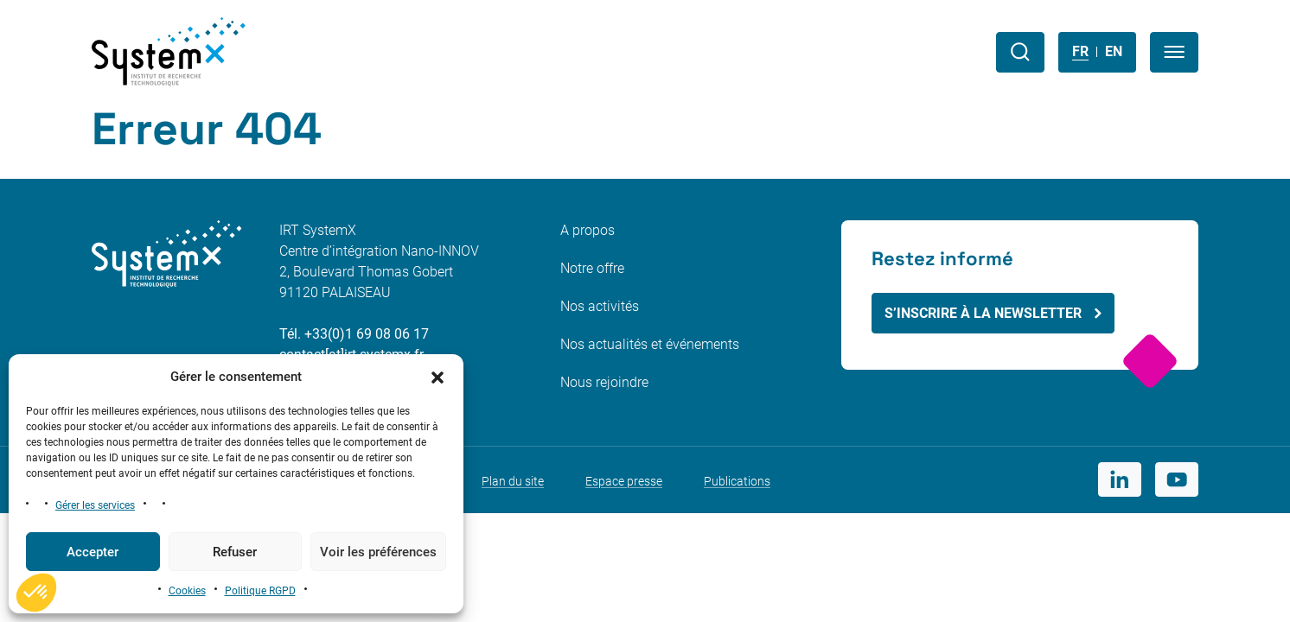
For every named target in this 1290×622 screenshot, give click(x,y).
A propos (587, 230)
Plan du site (513, 481)
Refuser (235, 552)
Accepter (92, 552)
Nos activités (599, 306)
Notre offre (592, 268)
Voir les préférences (378, 552)
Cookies (187, 591)
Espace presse (623, 481)
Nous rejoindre (604, 382)
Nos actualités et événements (649, 344)
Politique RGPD (260, 591)
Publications (737, 481)
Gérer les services (95, 505)
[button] (437, 376)
